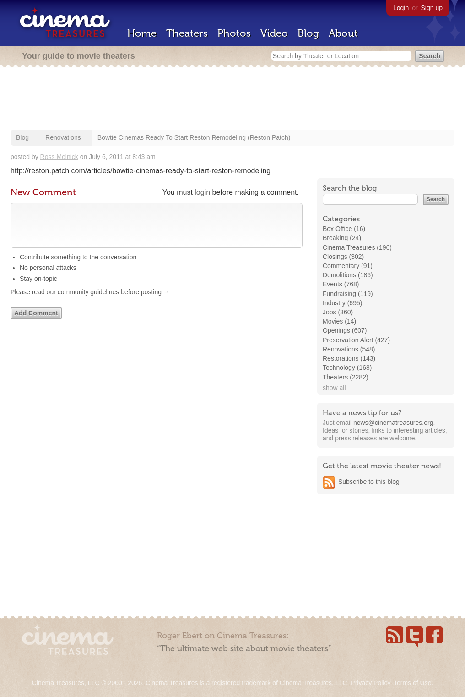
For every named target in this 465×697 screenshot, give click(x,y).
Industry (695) (342, 303)
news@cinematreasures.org (393, 422)
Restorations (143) (349, 358)
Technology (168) (347, 367)
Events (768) (341, 284)
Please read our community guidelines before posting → (90, 301)
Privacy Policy (370, 682)
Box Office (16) (344, 228)
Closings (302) (343, 256)
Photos (234, 33)
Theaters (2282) (345, 377)
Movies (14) (339, 321)
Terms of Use (412, 682)
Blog (308, 33)
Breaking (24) (342, 237)
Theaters (187, 33)
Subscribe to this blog (369, 481)
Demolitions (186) (348, 275)
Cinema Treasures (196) (357, 247)
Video (274, 33)
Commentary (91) (348, 265)
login (202, 192)
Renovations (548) (349, 349)
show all (334, 387)
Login (401, 7)
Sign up (432, 7)
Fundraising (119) (348, 293)
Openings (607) (345, 330)
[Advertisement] (232, 99)
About (343, 33)
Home (142, 33)
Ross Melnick (59, 156)
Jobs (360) (338, 312)
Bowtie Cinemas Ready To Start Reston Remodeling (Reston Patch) (194, 137)
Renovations (63, 137)
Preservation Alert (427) (356, 340)
